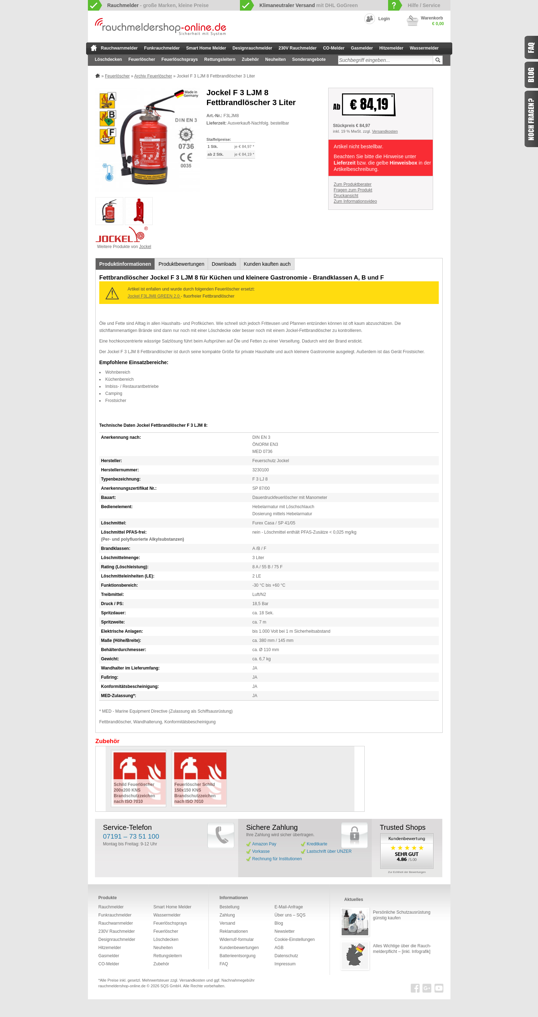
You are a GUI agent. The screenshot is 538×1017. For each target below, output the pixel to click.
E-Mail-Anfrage (289, 906)
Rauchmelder (111, 906)
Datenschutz (286, 955)
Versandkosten (385, 131)
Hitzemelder (391, 48)
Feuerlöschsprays (180, 59)
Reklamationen (233, 931)
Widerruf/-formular (236, 939)
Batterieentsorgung (237, 955)
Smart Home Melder (206, 48)
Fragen (531, 119)
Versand (227, 923)
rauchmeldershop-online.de (122, 986)
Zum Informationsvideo (355, 201)
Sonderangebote (309, 59)
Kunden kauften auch (267, 264)
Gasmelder (362, 48)
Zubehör (250, 59)
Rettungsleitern (219, 59)
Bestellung (229, 906)
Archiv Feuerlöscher (153, 76)
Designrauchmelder (252, 48)
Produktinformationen (125, 264)
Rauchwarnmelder (119, 48)
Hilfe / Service (424, 5)
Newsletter (285, 931)
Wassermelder (424, 48)
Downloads (224, 264)
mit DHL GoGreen (308, 5)
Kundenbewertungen (239, 947)
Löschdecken (108, 59)
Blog (279, 923)
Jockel (145, 246)
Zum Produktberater (353, 184)
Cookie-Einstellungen (295, 939)
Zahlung (227, 915)
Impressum (285, 963)
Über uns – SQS (290, 915)
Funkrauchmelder (162, 48)
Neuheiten (275, 59)
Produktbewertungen (181, 264)
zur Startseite (94, 48)
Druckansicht (346, 195)
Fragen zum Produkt (353, 190)
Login (384, 18)
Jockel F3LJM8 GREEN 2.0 (154, 296)
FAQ (223, 963)
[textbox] (385, 60)
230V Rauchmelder (297, 48)
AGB (279, 947)
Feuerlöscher (141, 59)
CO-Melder (333, 48)
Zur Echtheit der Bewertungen (407, 872)
